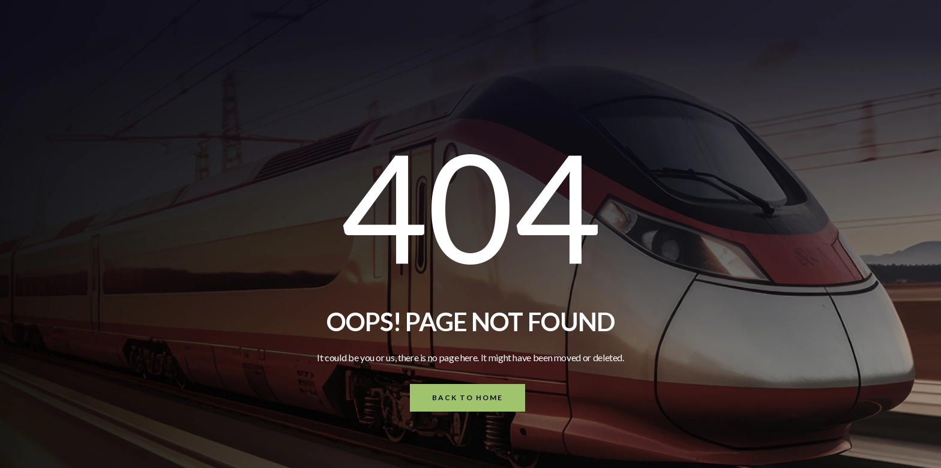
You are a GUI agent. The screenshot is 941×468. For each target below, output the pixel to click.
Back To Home (467, 397)
